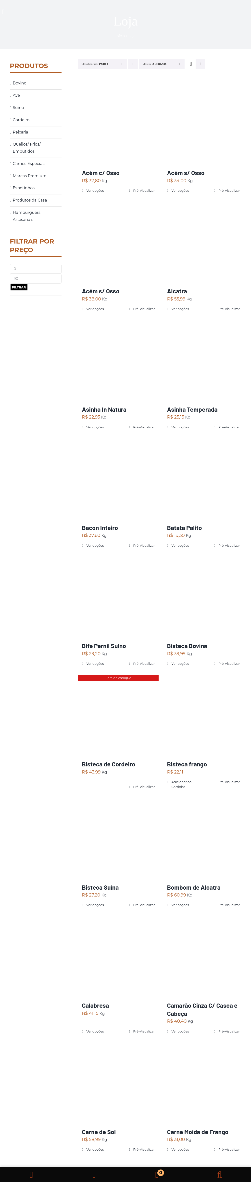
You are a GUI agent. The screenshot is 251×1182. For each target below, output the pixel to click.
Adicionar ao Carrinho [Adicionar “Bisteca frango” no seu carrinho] (181, 784)
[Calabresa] (118, 956)
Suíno (18, 107)
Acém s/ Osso (186, 172)
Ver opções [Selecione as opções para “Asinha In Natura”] (95, 427)
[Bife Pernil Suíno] (118, 597)
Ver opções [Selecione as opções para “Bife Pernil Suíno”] (95, 664)
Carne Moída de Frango (197, 1131)
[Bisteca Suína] (118, 838)
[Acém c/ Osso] (118, 123)
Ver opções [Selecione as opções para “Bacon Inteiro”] (95, 545)
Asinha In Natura (104, 409)
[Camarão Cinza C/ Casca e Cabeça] (203, 956)
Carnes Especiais (29, 163)
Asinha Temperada (192, 409)
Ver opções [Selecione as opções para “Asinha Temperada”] (180, 427)
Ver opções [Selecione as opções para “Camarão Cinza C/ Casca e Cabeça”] (180, 1031)
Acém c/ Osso (101, 172)
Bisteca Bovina (187, 645)
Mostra (154, 64)
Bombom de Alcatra (194, 887)
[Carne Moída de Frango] (203, 1082)
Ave (16, 95)
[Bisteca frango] (203, 715)
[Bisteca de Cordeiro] (118, 715)
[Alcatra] (203, 242)
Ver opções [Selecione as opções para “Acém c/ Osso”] (95, 190)
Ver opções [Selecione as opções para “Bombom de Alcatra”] (180, 905)
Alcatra (177, 291)
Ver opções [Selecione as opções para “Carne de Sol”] (95, 1149)
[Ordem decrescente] (133, 64)
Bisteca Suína (100, 887)
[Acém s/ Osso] (203, 123)
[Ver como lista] (200, 64)
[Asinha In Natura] (118, 360)
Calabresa (95, 1005)
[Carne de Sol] (118, 1082)
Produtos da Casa (30, 200)
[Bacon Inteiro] (118, 478)
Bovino (19, 83)
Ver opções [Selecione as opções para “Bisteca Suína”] (95, 905)
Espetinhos (24, 188)
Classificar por (94, 64)
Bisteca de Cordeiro (108, 764)
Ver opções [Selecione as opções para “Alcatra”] (180, 309)
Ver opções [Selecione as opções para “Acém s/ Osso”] (180, 190)
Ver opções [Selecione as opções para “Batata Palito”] (180, 545)
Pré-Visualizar (144, 190)
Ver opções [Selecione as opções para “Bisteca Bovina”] (180, 664)
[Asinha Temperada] (203, 360)
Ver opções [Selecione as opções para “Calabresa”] (95, 1031)
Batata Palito (184, 527)
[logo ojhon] (136, 5)
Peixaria (20, 132)
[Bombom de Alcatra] (203, 838)
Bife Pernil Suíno (104, 645)
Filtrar (19, 287)
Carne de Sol (99, 1131)
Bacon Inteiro (100, 527)
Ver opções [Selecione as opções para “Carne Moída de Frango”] (180, 1149)
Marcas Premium (29, 176)
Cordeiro (21, 120)
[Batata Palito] (203, 478)
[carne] (230, 8)
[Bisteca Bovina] (203, 597)
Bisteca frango (187, 764)
